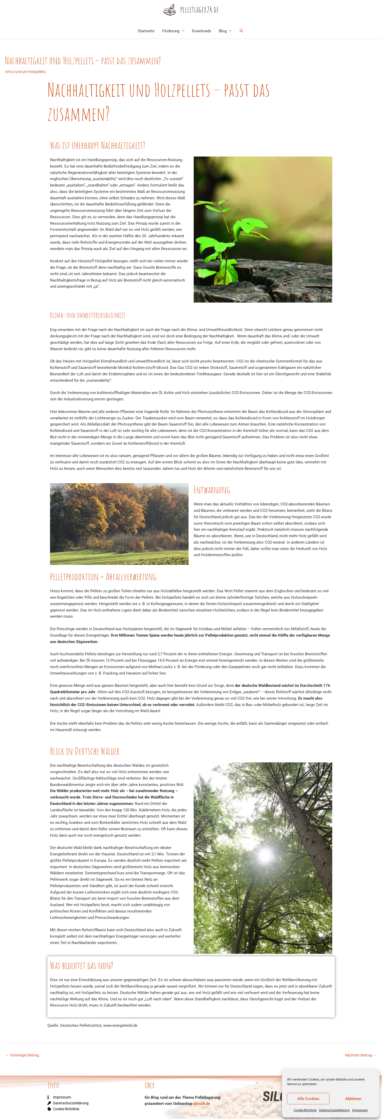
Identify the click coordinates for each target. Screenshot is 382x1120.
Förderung (170, 31)
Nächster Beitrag (359, 1056)
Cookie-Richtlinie (305, 1110)
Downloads (201, 31)
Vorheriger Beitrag (24, 1056)
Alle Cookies (308, 1098)
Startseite (146, 31)
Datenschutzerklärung (334, 1110)
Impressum (360, 1110)
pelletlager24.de (200, 10)
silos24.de (202, 1105)
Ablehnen (353, 1098)
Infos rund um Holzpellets (27, 72)
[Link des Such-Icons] (241, 31)
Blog (223, 31)
